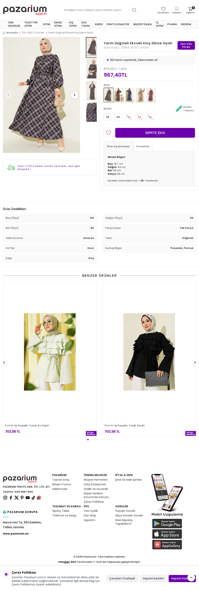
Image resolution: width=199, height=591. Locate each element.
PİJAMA (172, 24)
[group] (41, 95)
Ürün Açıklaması (118, 146)
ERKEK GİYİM (58, 24)
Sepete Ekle (155, 132)
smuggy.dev (67, 562)
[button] (9, 95)
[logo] (25, 10)
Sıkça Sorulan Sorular (129, 515)
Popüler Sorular (125, 511)
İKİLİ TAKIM (85, 24)
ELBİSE (99, 24)
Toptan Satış (60, 480)
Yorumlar (142, 146)
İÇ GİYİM (159, 24)
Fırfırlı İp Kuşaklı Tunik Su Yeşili (27, 425)
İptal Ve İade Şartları (128, 480)
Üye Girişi (90, 515)
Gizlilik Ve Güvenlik (96, 489)
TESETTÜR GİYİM (31, 24)
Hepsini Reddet (153, 578)
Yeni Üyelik (91, 511)
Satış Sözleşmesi (95, 484)
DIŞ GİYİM (73, 24)
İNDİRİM (186, 24)
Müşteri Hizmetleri (96, 480)
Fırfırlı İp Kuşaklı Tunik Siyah (125, 425)
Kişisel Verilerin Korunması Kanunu (96, 495)
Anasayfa (10, 32)
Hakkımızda (59, 489)
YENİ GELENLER (14, 24)
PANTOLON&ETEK (118, 24)
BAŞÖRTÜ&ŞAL (142, 24)
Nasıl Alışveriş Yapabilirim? (123, 522)
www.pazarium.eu (16, 534)
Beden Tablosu (185, 108)
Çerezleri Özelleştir (122, 578)
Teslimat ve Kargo (64, 515)
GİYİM (46, 24)
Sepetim (89, 520)
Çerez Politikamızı (23, 584)
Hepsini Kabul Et (182, 578)
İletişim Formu (61, 484)
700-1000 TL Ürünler (32, 32)
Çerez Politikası (94, 502)
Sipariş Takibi (60, 511)
